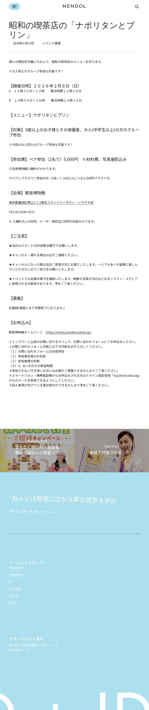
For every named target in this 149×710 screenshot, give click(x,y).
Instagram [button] (16, 567)
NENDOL (74, 6)
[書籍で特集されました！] (111, 450)
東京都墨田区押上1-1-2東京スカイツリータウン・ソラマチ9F (51, 202)
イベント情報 (51, 43)
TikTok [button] (14, 595)
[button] (14, 6)
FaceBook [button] (16, 574)
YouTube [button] (15, 588)
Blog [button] (12, 602)
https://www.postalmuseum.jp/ (68, 332)
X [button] (10, 581)
